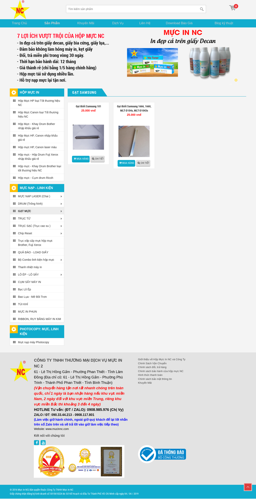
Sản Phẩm (53, 23)
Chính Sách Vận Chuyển (152, 363)
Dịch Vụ (119, 23)
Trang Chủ (20, 23)
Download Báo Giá (182, 23)
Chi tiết (99, 159)
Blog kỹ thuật (225, 23)
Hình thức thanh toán (150, 375)
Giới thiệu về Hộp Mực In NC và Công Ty (161, 359)
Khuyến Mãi (87, 23)
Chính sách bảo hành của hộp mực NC (160, 371)
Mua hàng (83, 159)
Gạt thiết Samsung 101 (88, 106)
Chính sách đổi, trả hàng (152, 367)
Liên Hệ (147, 23)
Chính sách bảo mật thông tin (155, 379)
